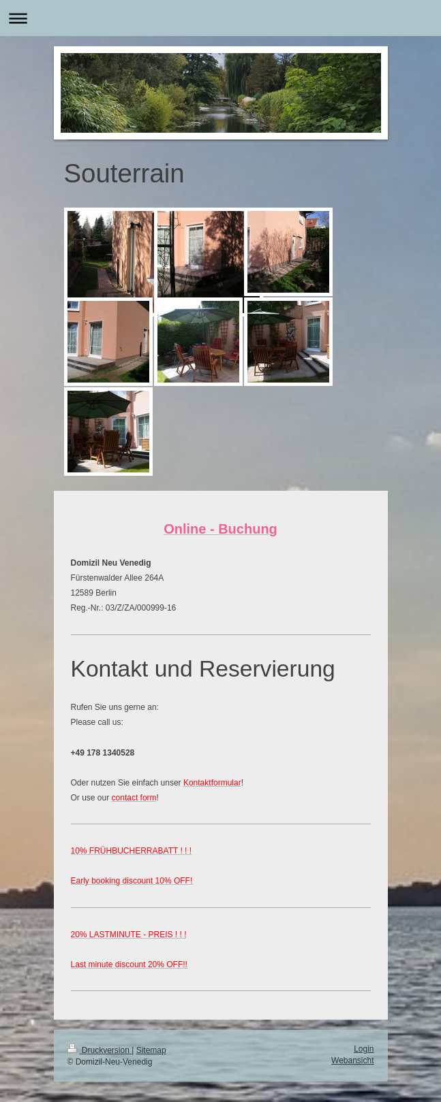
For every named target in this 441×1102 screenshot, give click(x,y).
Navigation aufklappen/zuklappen (220, 18)
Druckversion (99, 1050)
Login (364, 1049)
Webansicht (352, 1060)
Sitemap (151, 1050)
